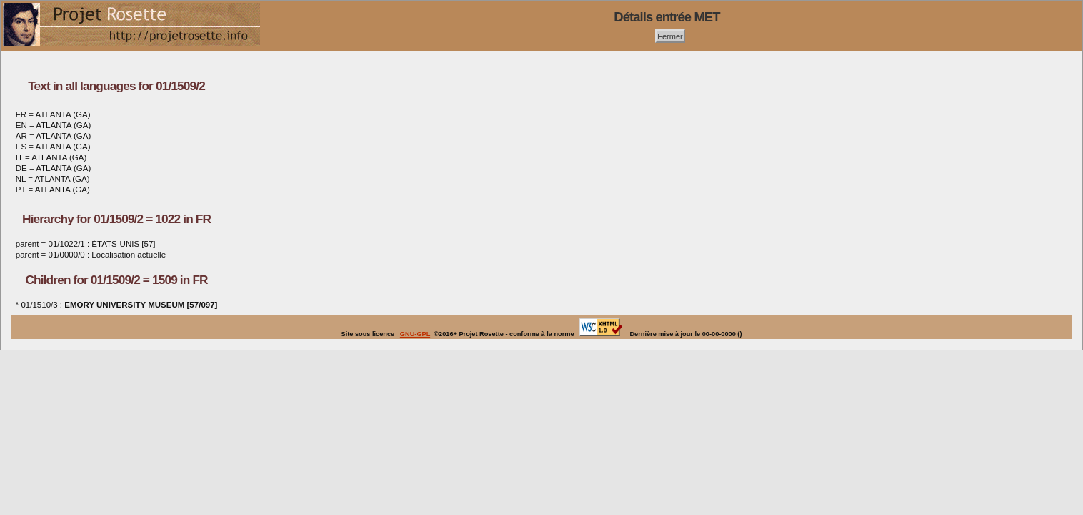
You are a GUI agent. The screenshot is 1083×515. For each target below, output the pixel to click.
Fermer (670, 35)
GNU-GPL (415, 334)
